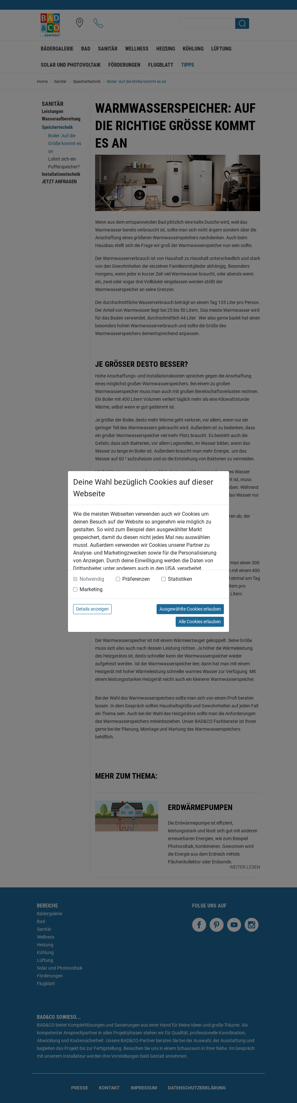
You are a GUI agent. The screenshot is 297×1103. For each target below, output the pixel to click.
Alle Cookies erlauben (200, 621)
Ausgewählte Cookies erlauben (190, 609)
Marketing (91, 589)
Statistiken (180, 579)
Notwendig (92, 579)
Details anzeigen (92, 609)
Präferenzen (136, 579)
